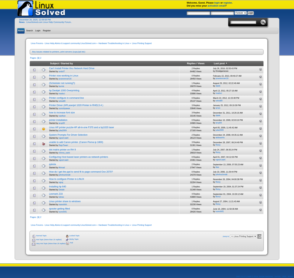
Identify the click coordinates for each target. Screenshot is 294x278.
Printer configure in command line (66, 98)
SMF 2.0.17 (241, 276)
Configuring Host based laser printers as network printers (78, 157)
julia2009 (63, 130)
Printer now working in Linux (63, 75)
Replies (191, 63)
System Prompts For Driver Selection (68, 135)
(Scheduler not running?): (62, 83)
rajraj (61, 182)
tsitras (61, 197)
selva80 (62, 101)
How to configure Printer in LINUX (66, 179)
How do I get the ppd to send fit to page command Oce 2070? (81, 171)
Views (201, 63)
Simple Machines (266, 276)
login (217, 2)
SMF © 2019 (252, 276)
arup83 (62, 123)
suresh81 (63, 212)
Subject (54, 63)
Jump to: (226, 236)
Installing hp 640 (57, 186)
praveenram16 (65, 79)
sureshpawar (64, 108)
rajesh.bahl (63, 138)
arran (218, 108)
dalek (218, 86)
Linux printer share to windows (64, 201)
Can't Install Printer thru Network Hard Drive (71, 68)
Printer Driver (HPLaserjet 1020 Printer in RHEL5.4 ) (76, 105)
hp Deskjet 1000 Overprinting (64, 90)
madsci (62, 93)
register (228, 2)
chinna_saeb (64, 153)
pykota (52, 164)
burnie (61, 86)
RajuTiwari (63, 145)
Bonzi (218, 196)
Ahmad (61, 167)
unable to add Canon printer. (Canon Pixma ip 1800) (76, 142)
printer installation (58, 120)
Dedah (61, 189)
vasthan (62, 116)
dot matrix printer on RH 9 (62, 149)
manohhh (63, 204)
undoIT (62, 71)
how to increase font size (62, 112)
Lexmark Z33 (56, 194)
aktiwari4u (220, 137)
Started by (67, 63)
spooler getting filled (59, 208)
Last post (221, 63)
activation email (216, 5)
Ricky (218, 145)
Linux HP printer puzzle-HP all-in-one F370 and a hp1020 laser (81, 127)
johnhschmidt (64, 175)
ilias (217, 167)
